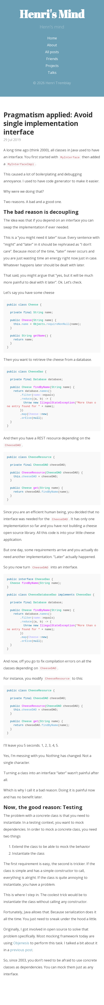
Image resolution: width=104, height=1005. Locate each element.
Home (52, 38)
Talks (52, 72)
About (52, 45)
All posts (52, 52)
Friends (52, 58)
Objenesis (21, 943)
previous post (21, 950)
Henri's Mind (52, 13)
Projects (52, 65)
